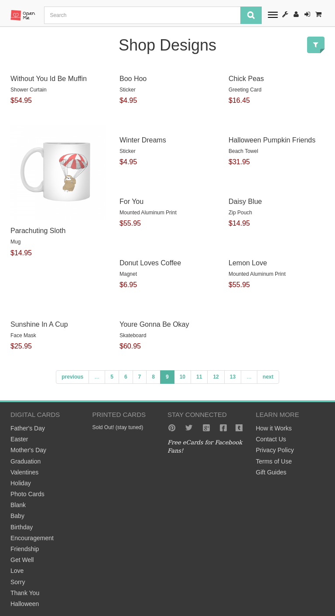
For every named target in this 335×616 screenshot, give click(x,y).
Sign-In (307, 14)
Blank (18, 504)
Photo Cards (27, 494)
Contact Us (271, 439)
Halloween (24, 603)
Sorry (17, 582)
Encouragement (32, 538)
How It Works (285, 14)
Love (17, 570)
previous (72, 377)
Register (296, 14)
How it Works (274, 428)
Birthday (21, 527)
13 (233, 377)
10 (182, 377)
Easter (19, 439)
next (268, 377)
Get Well (22, 559)
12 (216, 377)
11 (199, 377)
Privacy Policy (275, 450)
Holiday (20, 483)
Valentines (24, 472)
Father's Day (27, 428)
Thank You (24, 592)
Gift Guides (271, 472)
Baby (17, 515)
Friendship (24, 548)
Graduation (25, 461)
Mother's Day (28, 450)
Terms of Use (274, 461)
